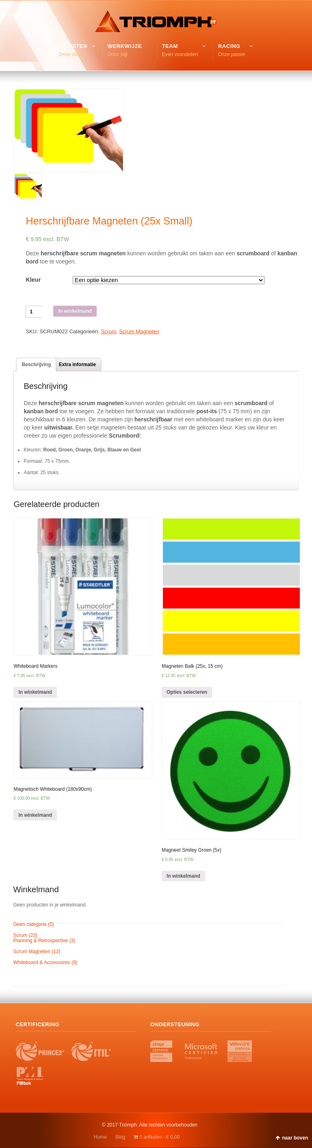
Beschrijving (36, 364)
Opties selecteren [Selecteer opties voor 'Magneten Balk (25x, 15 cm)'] (187, 692)
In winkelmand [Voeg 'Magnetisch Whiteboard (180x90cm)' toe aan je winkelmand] (35, 815)
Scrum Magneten (139, 331)
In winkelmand (75, 311)
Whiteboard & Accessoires (41, 962)
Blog (120, 1137)
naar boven (295, 1138)
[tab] (36, 364)
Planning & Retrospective (40, 940)
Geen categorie (30, 924)
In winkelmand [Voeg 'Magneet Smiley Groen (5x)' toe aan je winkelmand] (183, 876)
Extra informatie (77, 364)
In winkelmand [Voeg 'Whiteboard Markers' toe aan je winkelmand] (35, 692)
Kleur (33, 279)
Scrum (108, 331)
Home (100, 1137)
